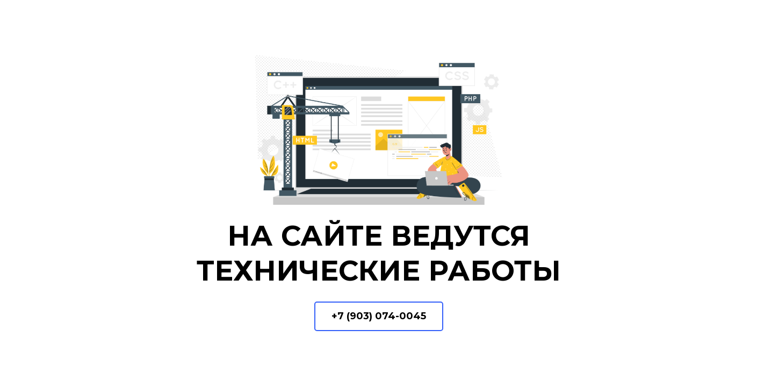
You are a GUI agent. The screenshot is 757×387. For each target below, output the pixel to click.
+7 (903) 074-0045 (378, 316)
